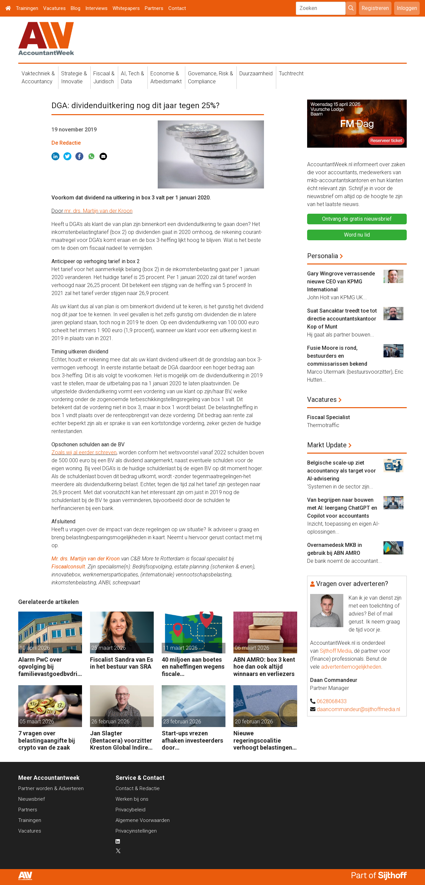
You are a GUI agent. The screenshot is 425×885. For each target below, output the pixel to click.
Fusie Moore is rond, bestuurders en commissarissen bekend (337, 356)
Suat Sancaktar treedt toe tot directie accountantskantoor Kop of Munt (342, 319)
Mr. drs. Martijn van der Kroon (85, 558)
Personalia (322, 256)
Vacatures (54, 8)
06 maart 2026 (252, 648)
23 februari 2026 (182, 721)
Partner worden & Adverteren (51, 788)
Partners (154, 8)
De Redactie (66, 143)
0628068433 (332, 701)
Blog (75, 8)
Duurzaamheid (256, 73)
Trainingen (27, 8)
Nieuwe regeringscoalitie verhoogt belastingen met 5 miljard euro (262, 740)
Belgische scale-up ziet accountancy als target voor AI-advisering (341, 471)
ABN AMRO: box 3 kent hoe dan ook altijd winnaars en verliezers (264, 666)
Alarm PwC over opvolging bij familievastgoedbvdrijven (50, 667)
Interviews (96, 8)
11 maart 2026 (180, 648)
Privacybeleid (130, 810)
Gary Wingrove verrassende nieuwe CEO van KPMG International (341, 281)
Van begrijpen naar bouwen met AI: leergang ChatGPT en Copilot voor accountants (342, 508)
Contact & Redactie (138, 788)
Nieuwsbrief (31, 799)
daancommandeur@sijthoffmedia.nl (358, 709)
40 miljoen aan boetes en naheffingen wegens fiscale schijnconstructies (193, 667)
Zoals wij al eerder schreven (84, 452)
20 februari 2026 (254, 721)
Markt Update (327, 445)
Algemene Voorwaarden (143, 820)
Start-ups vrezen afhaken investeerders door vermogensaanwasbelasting (193, 740)
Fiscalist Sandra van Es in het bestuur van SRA (121, 663)
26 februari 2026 (110, 721)
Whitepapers (126, 8)
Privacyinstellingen (136, 831)
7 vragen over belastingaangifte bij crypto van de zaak (46, 740)
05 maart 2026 (37, 721)
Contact (177, 8)
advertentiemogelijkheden (351, 667)
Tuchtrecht (291, 73)
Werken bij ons (132, 799)
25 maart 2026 (108, 648)
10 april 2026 (35, 648)
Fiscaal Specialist (328, 417)
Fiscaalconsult (68, 566)
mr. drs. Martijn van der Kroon (98, 211)
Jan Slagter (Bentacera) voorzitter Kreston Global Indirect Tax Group (122, 740)
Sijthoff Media (336, 651)
